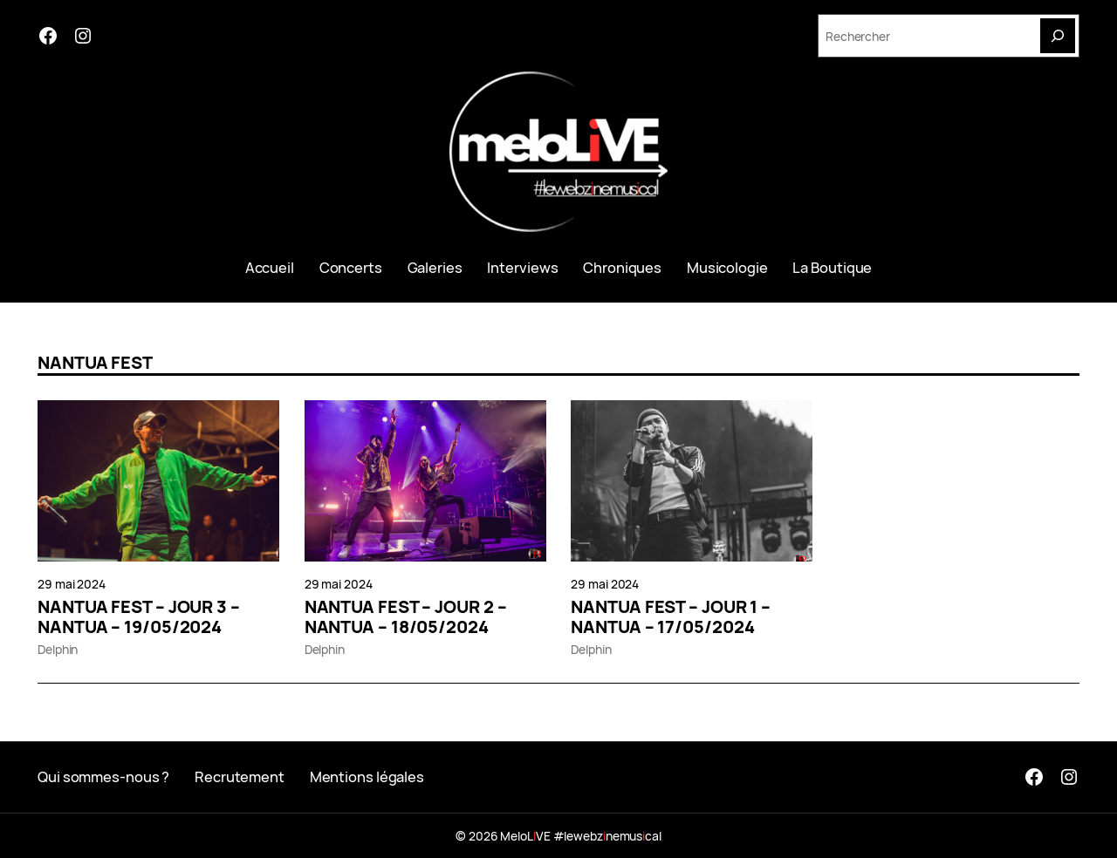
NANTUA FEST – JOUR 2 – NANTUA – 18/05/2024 (406, 617)
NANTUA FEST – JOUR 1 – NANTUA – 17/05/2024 (671, 617)
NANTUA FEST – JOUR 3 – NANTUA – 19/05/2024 (139, 617)
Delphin (58, 649)
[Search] (1057, 35)
